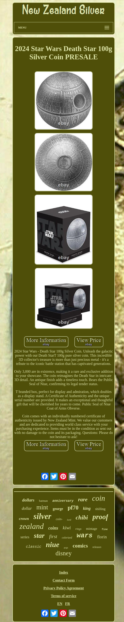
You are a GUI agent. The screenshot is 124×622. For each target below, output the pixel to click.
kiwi (67, 527)
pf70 (73, 507)
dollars (28, 500)
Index (63, 572)
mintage (91, 528)
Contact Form (64, 580)
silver (42, 516)
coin (98, 498)
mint (42, 507)
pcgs (66, 547)
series (24, 537)
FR (67, 604)
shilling (100, 509)
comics (80, 546)
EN (59, 604)
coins (53, 527)
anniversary (62, 501)
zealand (31, 526)
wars (85, 535)
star (39, 535)
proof (100, 517)
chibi (82, 517)
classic (33, 547)
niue (52, 544)
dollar (27, 508)
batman (43, 500)
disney (64, 553)
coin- (59, 519)
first (53, 536)
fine (105, 529)
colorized (67, 537)
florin (102, 536)
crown (24, 518)
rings (78, 528)
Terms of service (63, 596)
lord (69, 519)
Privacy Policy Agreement (63, 588)
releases (96, 547)
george (58, 509)
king (87, 508)
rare (82, 499)
